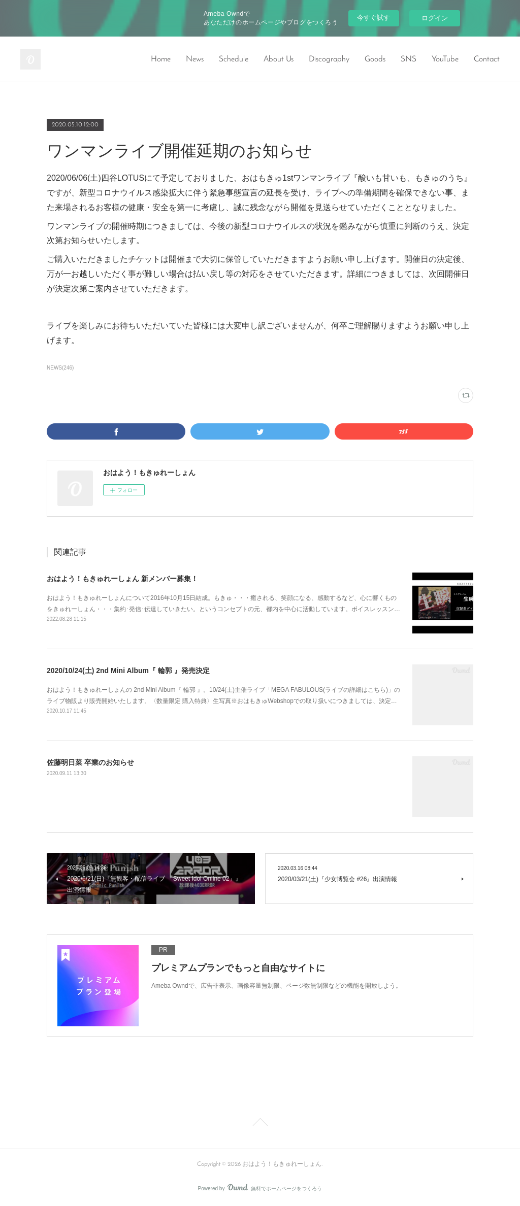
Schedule (233, 59)
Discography (329, 59)
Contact (487, 59)
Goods (375, 59)
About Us (279, 59)
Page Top (260, 1123)
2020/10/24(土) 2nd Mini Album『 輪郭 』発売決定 (128, 670)
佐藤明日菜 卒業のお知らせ (90, 762)
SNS (408, 59)
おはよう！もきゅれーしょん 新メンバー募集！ (122, 579)
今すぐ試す (373, 17)
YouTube (445, 59)
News (195, 59)
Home (161, 59)
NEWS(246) (60, 368)
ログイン (434, 18)
